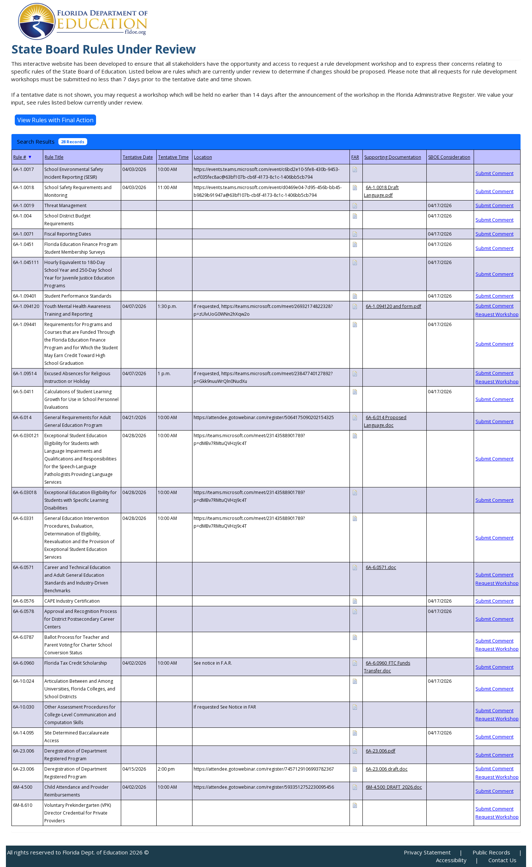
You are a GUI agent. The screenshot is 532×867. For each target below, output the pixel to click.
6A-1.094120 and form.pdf (393, 306)
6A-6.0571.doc (381, 567)
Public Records (491, 852)
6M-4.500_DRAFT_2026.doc (394, 787)
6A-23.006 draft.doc (386, 769)
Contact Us (502, 860)
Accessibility (451, 860)
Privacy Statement (427, 852)
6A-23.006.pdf (380, 751)
